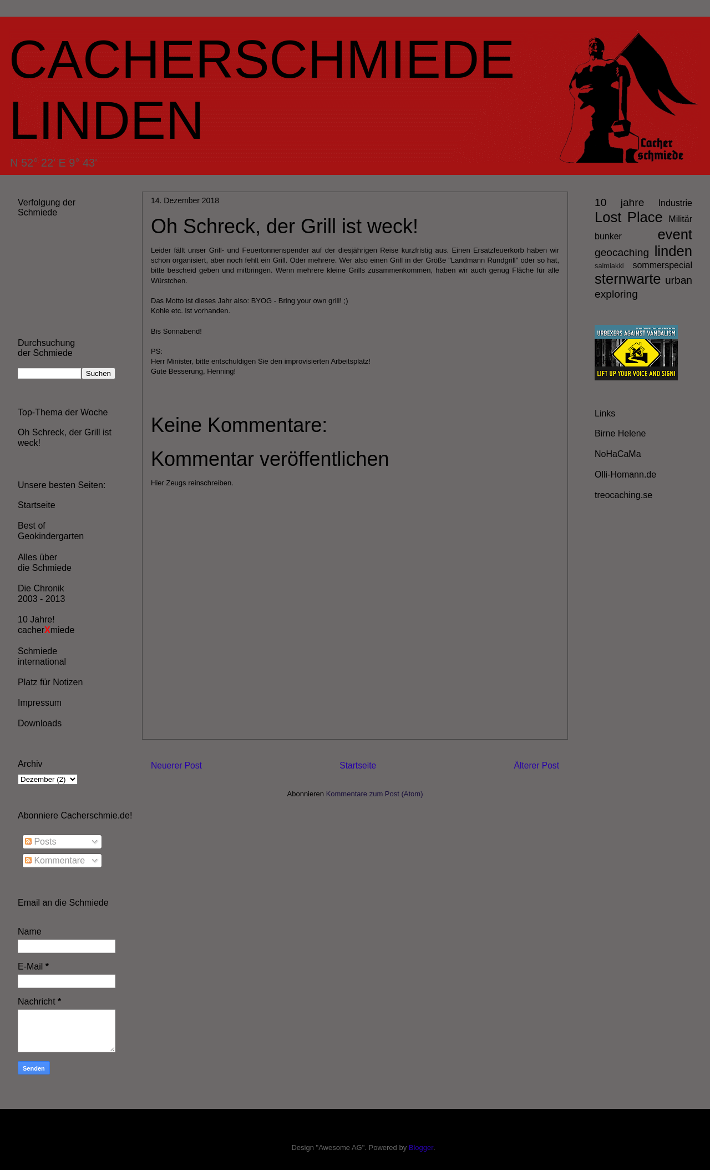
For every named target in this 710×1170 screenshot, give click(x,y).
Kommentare (55, 860)
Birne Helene (620, 433)
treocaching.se (623, 495)
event (674, 234)
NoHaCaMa (618, 454)
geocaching (622, 252)
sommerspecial (662, 265)
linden (673, 251)
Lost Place (629, 217)
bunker (608, 236)
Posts (40, 841)
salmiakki (609, 266)
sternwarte (628, 279)
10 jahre (619, 202)
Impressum (40, 702)
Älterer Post (536, 765)
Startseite (357, 765)
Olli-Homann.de (625, 474)
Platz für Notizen (50, 682)
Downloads (40, 723)
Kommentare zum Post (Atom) (374, 794)
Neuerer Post (176, 765)
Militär (680, 219)
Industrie (675, 203)
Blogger (421, 1147)
